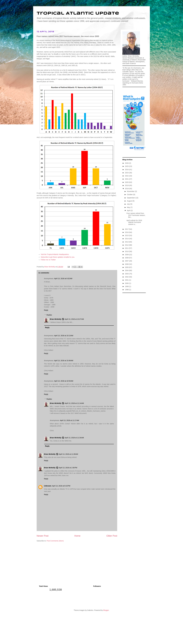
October (130, 194)
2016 (127, 232)
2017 (127, 229)
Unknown (47, 486)
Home (77, 536)
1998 (127, 290)
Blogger (106, 610)
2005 (127, 267)
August (129, 201)
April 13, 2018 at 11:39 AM (68, 454)
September (131, 198)
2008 (127, 258)
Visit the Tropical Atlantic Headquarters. (55, 254)
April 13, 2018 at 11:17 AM (69, 420)
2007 (127, 261)
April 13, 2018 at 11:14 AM (74, 403)
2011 (127, 248)
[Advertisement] (134, 329)
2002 (127, 277)
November (131, 191)
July (128, 204)
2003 (127, 274)
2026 (127, 163)
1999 (127, 286)
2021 (127, 179)
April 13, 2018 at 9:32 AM (63, 278)
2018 (127, 188)
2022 (127, 176)
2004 (127, 270)
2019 (127, 185)
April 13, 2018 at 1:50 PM (68, 468)
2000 (127, 283)
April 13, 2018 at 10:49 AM (63, 360)
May (128, 207)
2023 (127, 173)
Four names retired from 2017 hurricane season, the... (136, 215)
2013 (127, 242)
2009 (127, 255)
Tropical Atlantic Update (78, 13)
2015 (127, 235)
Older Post (111, 536)
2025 (127, 166)
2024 (127, 169)
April (129, 210)
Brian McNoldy (49, 267)
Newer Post (42, 536)
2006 (127, 264)
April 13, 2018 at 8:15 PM (61, 486)
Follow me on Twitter (48, 260)
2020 (127, 182)
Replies (49, 315)
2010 (127, 251)
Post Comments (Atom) (55, 541)
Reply (46, 310)
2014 (127, 239)
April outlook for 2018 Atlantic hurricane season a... (134, 222)
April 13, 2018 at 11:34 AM (74, 438)
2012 (127, 245)
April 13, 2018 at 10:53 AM (63, 381)
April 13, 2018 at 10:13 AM (63, 336)
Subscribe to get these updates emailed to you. (58, 257)
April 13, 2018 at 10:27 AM (74, 319)
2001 (127, 280)
